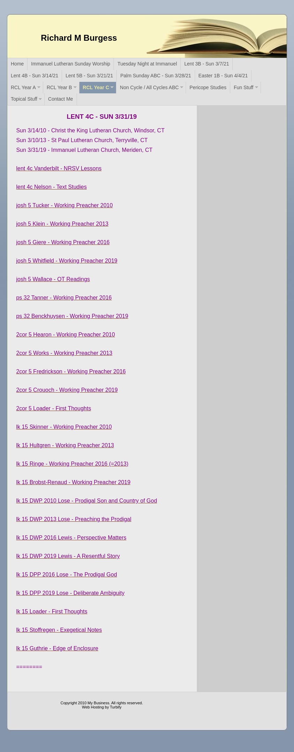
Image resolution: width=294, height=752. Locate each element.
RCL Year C (96, 87)
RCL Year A (23, 87)
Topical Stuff (24, 99)
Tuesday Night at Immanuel (147, 64)
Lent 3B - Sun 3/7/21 (206, 64)
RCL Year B (59, 87)
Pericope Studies (207, 87)
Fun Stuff (244, 87)
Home (17, 64)
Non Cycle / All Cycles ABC (149, 87)
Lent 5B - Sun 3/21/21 (89, 75)
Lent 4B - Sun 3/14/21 (34, 75)
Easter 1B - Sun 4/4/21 (223, 75)
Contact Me (60, 99)
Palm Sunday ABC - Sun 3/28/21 (155, 75)
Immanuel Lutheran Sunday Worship (70, 64)
